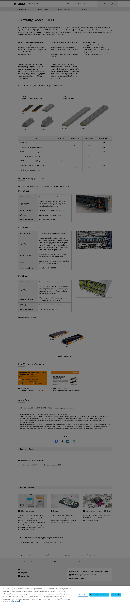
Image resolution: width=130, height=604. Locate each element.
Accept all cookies (116, 596)
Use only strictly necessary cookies (99, 596)
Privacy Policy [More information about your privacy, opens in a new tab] (16, 602)
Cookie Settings (83, 596)
